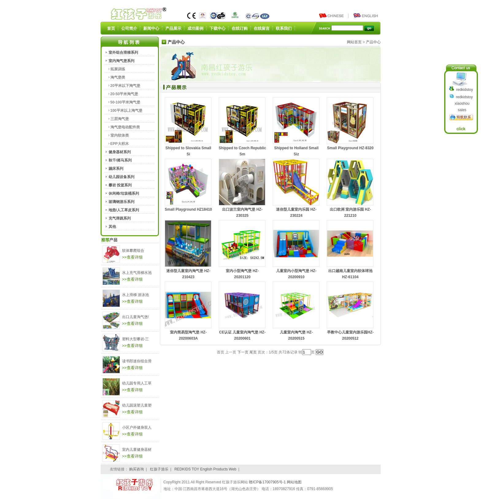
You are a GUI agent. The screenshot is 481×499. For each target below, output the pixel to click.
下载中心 (217, 28)
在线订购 (240, 28)
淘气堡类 (117, 77)
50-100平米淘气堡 (125, 102)
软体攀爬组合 (133, 250)
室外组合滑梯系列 (123, 52)
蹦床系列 (116, 168)
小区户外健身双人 (137, 427)
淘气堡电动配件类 (125, 127)
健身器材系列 (120, 152)
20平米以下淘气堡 (125, 86)
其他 (112, 226)
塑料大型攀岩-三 (135, 339)
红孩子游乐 (159, 469)
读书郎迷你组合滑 (137, 361)
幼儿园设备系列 (121, 177)
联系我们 (284, 28)
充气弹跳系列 (120, 218)
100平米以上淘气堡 (126, 110)
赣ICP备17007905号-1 (268, 482)
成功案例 (195, 28)
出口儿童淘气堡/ (135, 317)
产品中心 (373, 42)
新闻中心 (151, 28)
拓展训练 (117, 69)
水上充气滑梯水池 (137, 273)
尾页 (253, 352)
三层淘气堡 (119, 119)
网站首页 (354, 42)
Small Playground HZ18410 (188, 209)
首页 (111, 28)
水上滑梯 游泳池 (135, 295)
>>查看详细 (132, 257)
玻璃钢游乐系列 (121, 202)
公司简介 (129, 28)
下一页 (242, 352)
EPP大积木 (119, 144)
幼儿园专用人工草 (137, 383)
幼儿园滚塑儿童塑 (137, 405)
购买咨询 (136, 469)
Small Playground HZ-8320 (350, 148)
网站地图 (294, 482)
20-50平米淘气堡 (124, 94)
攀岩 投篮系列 (120, 185)
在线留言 (262, 28)
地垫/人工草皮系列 (124, 210)
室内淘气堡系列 (121, 61)
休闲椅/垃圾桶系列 (124, 193)
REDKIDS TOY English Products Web (205, 469)
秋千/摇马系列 (120, 160)
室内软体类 (119, 135)
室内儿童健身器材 (137, 449)
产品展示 (173, 28)
